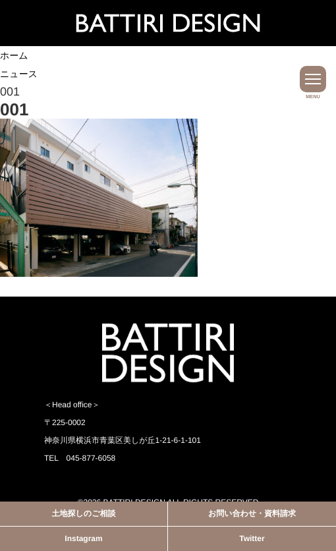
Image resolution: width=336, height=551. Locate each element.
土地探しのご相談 (84, 513)
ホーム (14, 55)
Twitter (251, 538)
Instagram (83, 538)
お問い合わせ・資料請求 (252, 513)
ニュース (19, 74)
